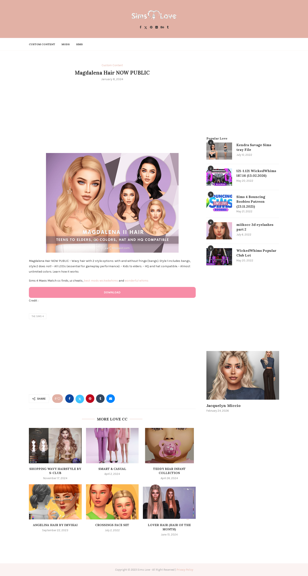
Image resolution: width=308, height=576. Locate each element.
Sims (79, 44)
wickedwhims (108, 280)
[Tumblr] (168, 27)
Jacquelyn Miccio (223, 405)
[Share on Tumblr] (100, 398)
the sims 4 (38, 316)
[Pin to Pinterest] (90, 398)
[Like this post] (58, 398)
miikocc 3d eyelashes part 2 (254, 226)
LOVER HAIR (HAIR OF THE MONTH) (169, 527)
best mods (91, 280)
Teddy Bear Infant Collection (169, 471)
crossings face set (112, 525)
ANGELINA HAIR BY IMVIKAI (55, 525)
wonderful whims (136, 280)
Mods (66, 44)
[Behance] (162, 27)
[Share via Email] (110, 398)
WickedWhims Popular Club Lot (256, 252)
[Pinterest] (151, 27)
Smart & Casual (112, 469)
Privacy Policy (184, 570)
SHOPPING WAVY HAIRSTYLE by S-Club (55, 471)
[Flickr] (156, 27)
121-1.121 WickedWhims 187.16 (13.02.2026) (256, 173)
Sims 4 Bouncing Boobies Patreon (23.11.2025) (250, 201)
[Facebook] (140, 27)
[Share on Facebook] (69, 398)
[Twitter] (145, 27)
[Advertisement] (112, 117)
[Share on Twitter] (80, 398)
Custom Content (42, 44)
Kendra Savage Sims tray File (253, 147)
